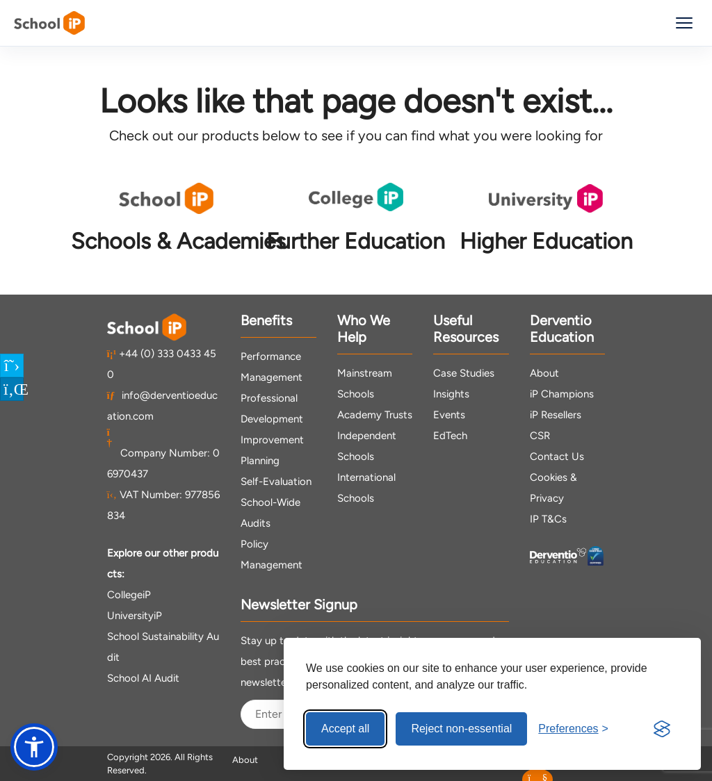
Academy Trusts (374, 415)
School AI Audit (143, 678)
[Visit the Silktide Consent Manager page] (662, 729)
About (544, 373)
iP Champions (562, 394)
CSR (540, 435)
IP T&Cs (548, 519)
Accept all (345, 728)
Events (449, 415)
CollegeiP (129, 595)
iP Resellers (555, 415)
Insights (451, 394)
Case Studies (463, 373)
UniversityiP (134, 615)
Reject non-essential (461, 728)
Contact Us (557, 456)
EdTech (450, 435)
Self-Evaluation (276, 481)
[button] (34, 747)
